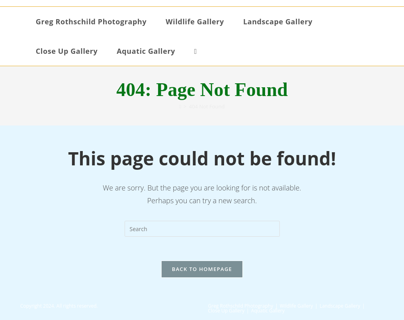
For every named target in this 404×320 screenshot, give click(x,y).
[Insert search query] (202, 229)
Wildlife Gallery (296, 305)
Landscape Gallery (340, 305)
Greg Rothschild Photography (240, 305)
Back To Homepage (202, 269)
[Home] (181, 106)
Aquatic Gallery (268, 310)
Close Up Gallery (226, 310)
